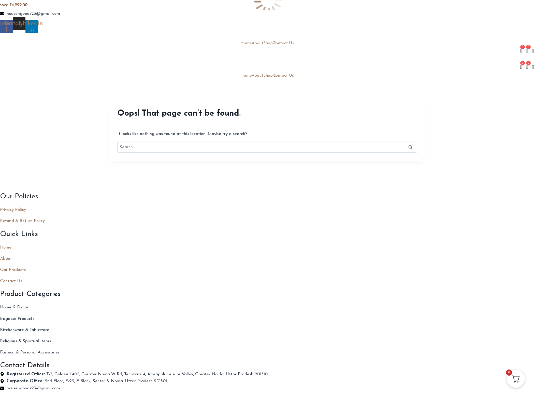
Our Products (13, 270)
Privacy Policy (13, 210)
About (257, 43)
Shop (268, 43)
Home (246, 43)
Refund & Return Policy (22, 221)
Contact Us (283, 43)
